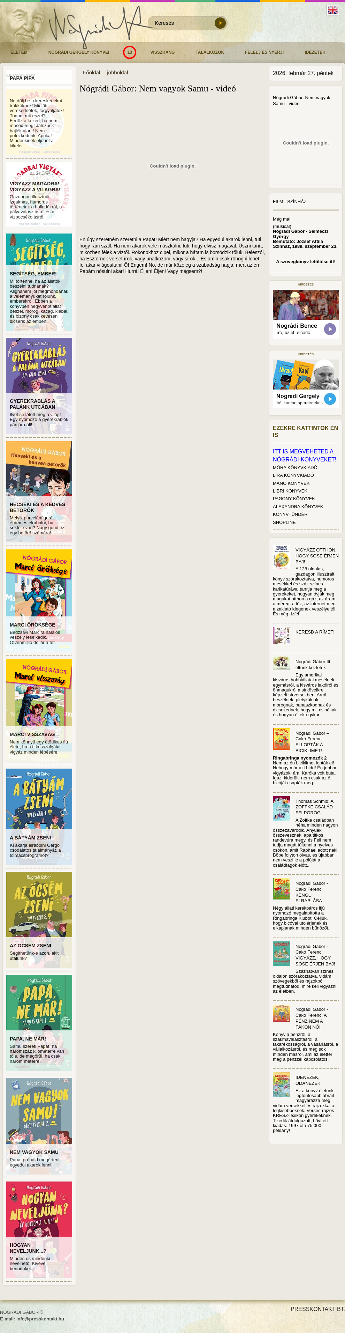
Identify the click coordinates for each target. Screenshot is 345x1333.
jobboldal (117, 72)
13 (130, 52)
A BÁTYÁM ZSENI (30, 837)
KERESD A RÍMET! (315, 632)
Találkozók (210, 52)
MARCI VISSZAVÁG (32, 734)
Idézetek (315, 52)
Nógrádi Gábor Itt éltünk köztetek (313, 664)
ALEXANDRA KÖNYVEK (298, 506)
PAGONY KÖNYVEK (294, 498)
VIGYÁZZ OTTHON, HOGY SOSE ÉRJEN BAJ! (317, 555)
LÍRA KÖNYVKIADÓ (293, 475)
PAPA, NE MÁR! (28, 1039)
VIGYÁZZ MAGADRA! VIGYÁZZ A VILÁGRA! (35, 186)
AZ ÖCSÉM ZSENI (30, 945)
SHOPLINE (284, 522)
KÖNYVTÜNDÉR (290, 514)
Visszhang (162, 52)
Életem (19, 52)
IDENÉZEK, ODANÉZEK (308, 1080)
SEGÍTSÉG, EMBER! (33, 273)
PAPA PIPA (22, 78)
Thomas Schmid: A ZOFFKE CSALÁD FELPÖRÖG (314, 807)
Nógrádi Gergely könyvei (78, 52)
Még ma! (282, 219)
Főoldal (91, 72)
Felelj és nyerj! (264, 52)
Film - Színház (290, 201)
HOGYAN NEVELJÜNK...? (28, 1248)
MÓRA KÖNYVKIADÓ (295, 467)
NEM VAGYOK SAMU (34, 1152)
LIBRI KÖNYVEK (290, 491)
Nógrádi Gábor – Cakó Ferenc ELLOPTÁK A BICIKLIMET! (312, 742)
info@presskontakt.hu (40, 1318)
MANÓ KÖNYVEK (291, 483)
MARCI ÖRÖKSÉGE (32, 625)
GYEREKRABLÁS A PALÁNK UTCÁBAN (32, 404)
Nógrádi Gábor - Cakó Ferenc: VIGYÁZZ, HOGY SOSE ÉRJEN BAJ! (315, 955)
